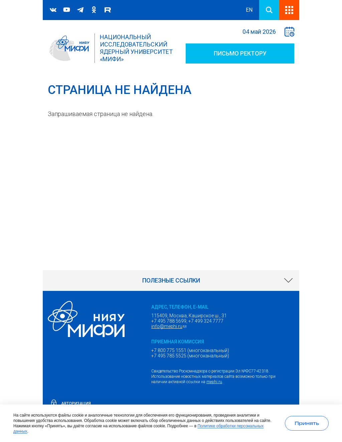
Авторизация (76, 403)
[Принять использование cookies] (307, 423)
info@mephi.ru (169, 326)
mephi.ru (214, 381)
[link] (171, 280)
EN (249, 10)
